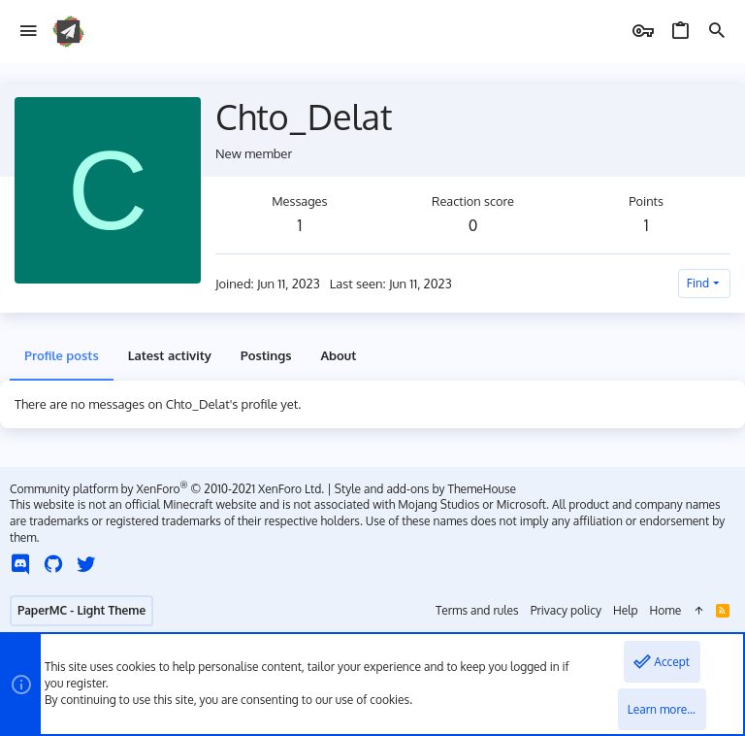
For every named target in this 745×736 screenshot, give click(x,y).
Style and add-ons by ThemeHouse (425, 489)
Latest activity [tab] (169, 355)
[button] (29, 32)
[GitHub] (53, 563)
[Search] (716, 31)
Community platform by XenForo (167, 489)
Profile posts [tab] (61, 355)
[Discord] (20, 563)
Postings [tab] (266, 355)
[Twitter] (86, 563)
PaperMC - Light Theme (81, 610)
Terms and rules (477, 610)
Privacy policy (566, 610)
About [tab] (338, 355)
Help (625, 610)
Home (666, 610)
